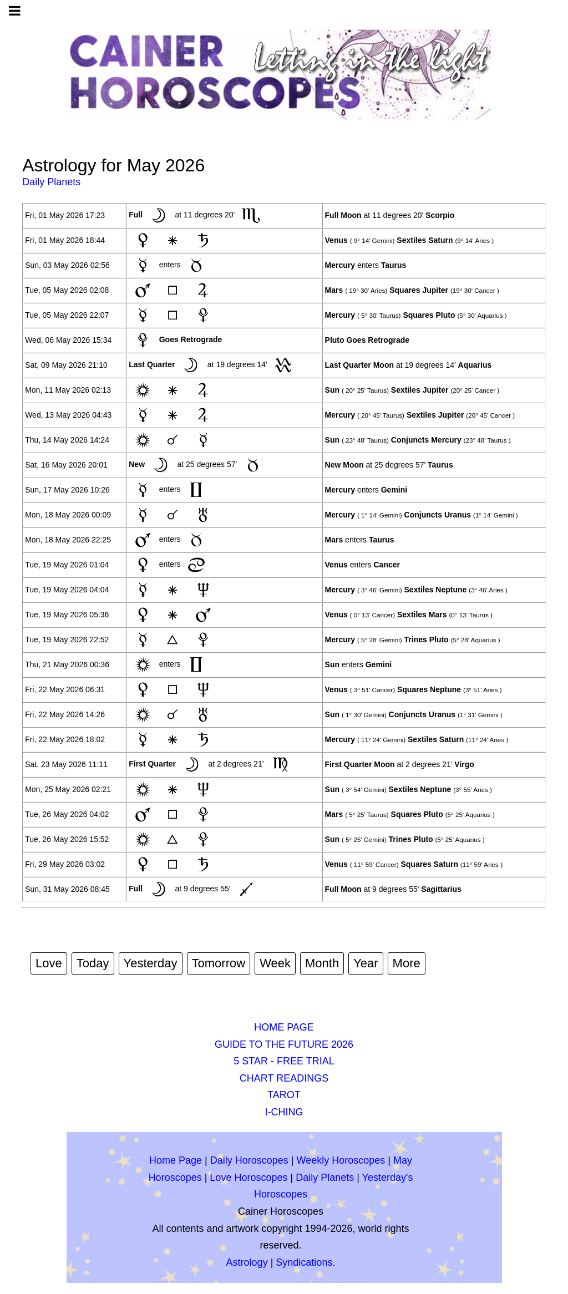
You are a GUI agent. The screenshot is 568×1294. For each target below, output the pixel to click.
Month (322, 963)
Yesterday (151, 963)
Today (93, 963)
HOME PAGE (284, 1027)
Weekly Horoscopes (341, 1160)
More (406, 963)
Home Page (175, 1160)
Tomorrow (219, 963)
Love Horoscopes (248, 1177)
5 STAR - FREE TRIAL (284, 1061)
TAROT (284, 1094)
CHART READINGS (284, 1078)
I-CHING (284, 1112)
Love (49, 963)
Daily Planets (51, 181)
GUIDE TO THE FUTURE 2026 (284, 1044)
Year (365, 963)
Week (275, 963)
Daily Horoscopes (249, 1160)
